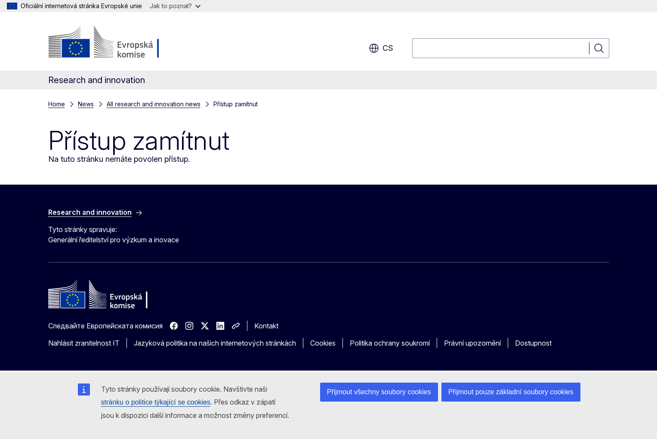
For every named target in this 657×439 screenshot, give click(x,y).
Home (56, 104)
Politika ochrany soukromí (390, 343)
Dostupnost (533, 343)
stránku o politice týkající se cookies (155, 402)
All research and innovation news (153, 104)
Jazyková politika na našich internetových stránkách (215, 343)
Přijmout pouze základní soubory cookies (511, 392)
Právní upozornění (472, 343)
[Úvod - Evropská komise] (117, 43)
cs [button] (381, 48)
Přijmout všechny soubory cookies (379, 392)
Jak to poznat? (175, 5)
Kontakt (266, 326)
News (86, 104)
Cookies (323, 343)
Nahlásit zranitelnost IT (84, 343)
